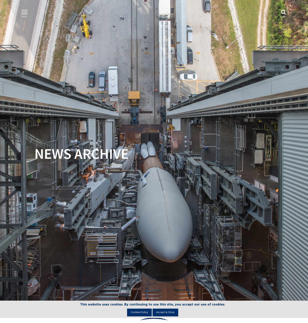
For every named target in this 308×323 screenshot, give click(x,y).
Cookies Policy (139, 312)
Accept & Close (165, 312)
